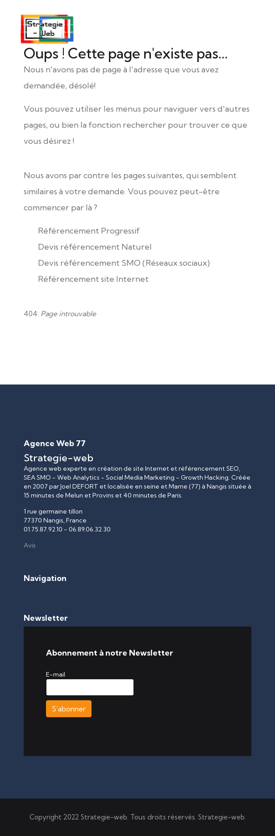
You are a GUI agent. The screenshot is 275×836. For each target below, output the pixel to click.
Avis (30, 545)
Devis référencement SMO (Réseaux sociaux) (124, 263)
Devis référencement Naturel (95, 247)
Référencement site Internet (93, 279)
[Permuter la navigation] (29, 592)
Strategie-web (221, 817)
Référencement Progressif (89, 231)
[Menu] (225, 50)
